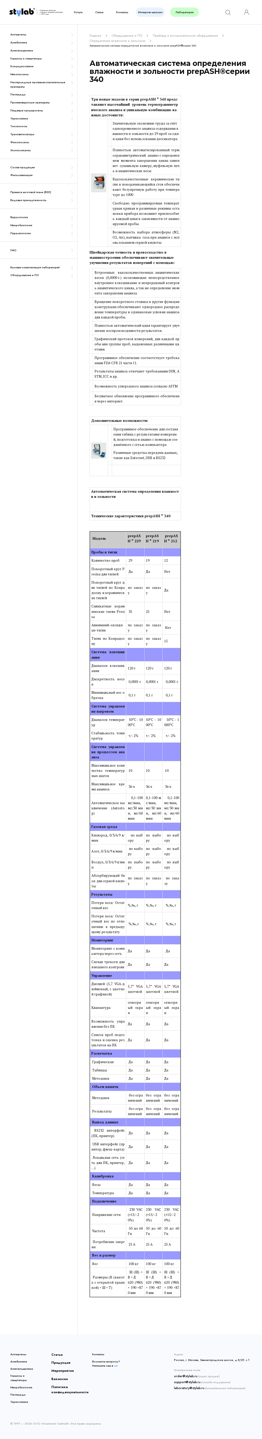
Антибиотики (18, 42)
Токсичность (18, 126)
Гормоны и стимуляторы (26, 58)
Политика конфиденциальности (65, 1384)
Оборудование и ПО (24, 275)
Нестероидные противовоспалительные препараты (37, 84)
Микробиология (21, 225)
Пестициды (18, 94)
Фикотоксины (19, 142)
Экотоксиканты (20, 150)
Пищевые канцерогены (26, 110)
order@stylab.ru (184, 1374)
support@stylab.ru (186, 1379)
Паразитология (20, 233)
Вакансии (57, 1374)
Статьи (99, 12)
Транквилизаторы (22, 134)
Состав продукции (22, 167)
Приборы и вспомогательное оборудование (175, 35)
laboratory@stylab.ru (187, 1385)
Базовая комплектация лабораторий (35, 267)
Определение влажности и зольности (114, 40)
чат (116, 1364)
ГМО (13, 250)
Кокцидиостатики (22, 66)
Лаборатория (185, 12)
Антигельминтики (21, 50)
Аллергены (18, 34)
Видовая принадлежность (28, 200)
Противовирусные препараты (30, 102)
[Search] (227, 12)
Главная (95, 35)
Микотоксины (19, 74)
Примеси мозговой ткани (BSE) (30, 192)
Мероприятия (60, 1367)
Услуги (78, 12)
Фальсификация (21, 175)
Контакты (122, 12)
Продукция (59, 1360)
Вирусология (19, 217)
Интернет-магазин (150, 12)
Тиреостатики (19, 118)
